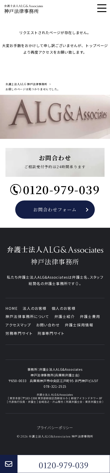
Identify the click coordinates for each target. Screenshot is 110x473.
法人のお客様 (35, 308)
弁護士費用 (90, 316)
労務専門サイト (18, 333)
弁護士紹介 (64, 316)
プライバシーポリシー (55, 427)
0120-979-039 (64, 465)
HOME (11, 308)
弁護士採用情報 (79, 325)
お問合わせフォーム (55, 209)
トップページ (96, 45)
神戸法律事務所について (27, 316)
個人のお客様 (64, 308)
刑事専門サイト (51, 333)
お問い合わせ (48, 325)
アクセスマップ (18, 325)
